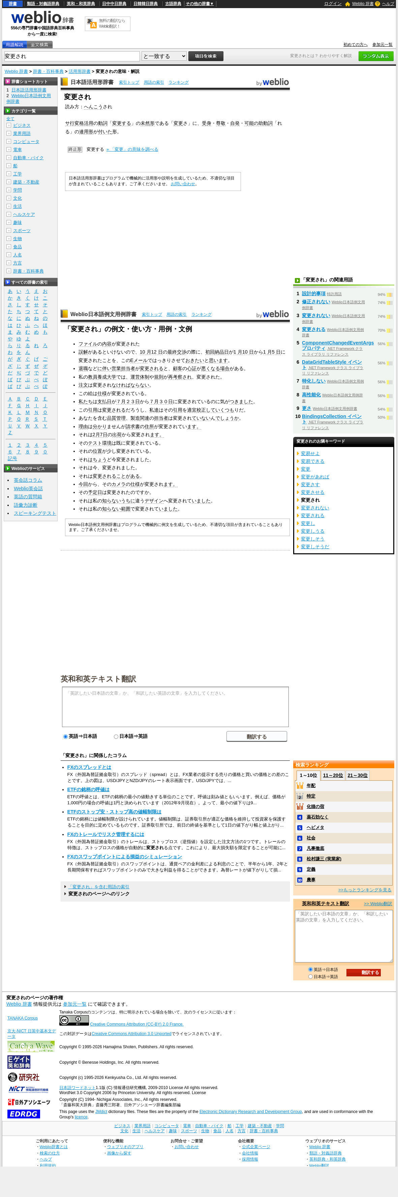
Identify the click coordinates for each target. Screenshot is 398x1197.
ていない (201, 418)
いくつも (224, 410)
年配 (311, 785)
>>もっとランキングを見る (365, 889)
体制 (144, 377)
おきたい (194, 360)
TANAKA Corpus (22, 1018)
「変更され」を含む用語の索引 (98, 886)
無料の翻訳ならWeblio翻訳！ (112, 23)
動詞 (103, 123)
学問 (17, 190)
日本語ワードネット (77, 1087)
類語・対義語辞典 (43, 3)
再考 (173, 377)
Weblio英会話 (28, 488)
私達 (154, 410)
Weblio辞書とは (54, 1146)
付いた (105, 131)
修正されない (316, 301)
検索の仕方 (50, 1153)
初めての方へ (355, 44)
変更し (308, 523)
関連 (144, 418)
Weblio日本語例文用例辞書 (103, 314)
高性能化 (311, 394)
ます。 (194, 426)
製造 (135, 418)
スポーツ (22, 230)
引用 (92, 410)
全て (10, 119)
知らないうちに (118, 500)
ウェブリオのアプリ (125, 1146)
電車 (17, 149)
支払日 (104, 401)
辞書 (13, 3)
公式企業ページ (256, 1146)
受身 (206, 123)
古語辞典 (173, 3)
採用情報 (250, 1159)
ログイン (333, 3)
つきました (241, 401)
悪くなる (210, 368)
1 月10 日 (244, 352)
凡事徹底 (315, 848)
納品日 (222, 352)
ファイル (88, 343)
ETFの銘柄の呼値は (88, 789)
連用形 (86, 131)
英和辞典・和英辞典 (327, 1159)
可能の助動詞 (258, 123)
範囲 (125, 508)
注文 (83, 385)
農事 (311, 879)
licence (81, 1117)
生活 (17, 206)
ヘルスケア (24, 214)
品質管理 (116, 418)
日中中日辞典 (114, 3)
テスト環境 (100, 443)
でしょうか (227, 418)
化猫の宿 (315, 806)
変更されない (316, 315)
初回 (210, 352)
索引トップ (129, 82)
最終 (172, 352)
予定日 (95, 492)
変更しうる (313, 531)
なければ (121, 385)
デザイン (154, 500)
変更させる (313, 492)
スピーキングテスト (35, 513)
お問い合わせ (183, 184)
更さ (306, 408)
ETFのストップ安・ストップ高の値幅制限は (114, 811)
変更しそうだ (315, 546)
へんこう (93, 106)
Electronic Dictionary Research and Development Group (251, 1111)
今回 (83, 484)
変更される (151, 368)
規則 (158, 377)
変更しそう (313, 538)
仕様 (102, 393)
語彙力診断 (25, 505)
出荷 (117, 434)
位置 (97, 451)
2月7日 (100, 434)
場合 (224, 368)
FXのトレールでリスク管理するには (105, 834)
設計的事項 (314, 293)
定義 (311, 869)
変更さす (310, 484)
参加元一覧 (382, 44)
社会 (311, 837)
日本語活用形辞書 (92, 82)
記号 (12, 458)
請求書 (133, 426)
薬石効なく (318, 816)
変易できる (313, 461)
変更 (178, 123)
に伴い (104, 368)
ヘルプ (388, 3)
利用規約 (48, 1165)
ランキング (179, 82)
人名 (17, 254)
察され (185, 377)
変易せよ (310, 453)
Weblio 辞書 (363, 3)
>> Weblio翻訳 (378, 903)
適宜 (191, 410)
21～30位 (358, 775)
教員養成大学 (102, 377)
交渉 (181, 352)
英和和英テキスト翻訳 (98, 678)
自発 (235, 123)
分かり (100, 426)
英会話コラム (28, 480)
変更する (121, 123)
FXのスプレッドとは (89, 767)
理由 (83, 426)
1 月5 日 (272, 352)
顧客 (177, 368)
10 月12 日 (151, 352)
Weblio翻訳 (319, 1165)
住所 (149, 426)
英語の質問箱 (28, 496)
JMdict (101, 1111)
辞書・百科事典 (48, 71)
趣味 (17, 222)
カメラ (119, 484)
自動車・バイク (28, 157)
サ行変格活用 (79, 123)
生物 (17, 238)
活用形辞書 (80, 71)
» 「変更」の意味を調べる (132, 149)
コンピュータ (26, 141)
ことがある (128, 476)
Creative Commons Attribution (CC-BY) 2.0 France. (136, 1024)
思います (218, 360)
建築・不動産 (26, 182)
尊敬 (220, 123)
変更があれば (315, 476)
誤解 (83, 352)
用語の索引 (154, 82)
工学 (17, 173)
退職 (83, 368)
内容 (107, 343)
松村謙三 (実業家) (324, 858)
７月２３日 (128, 401)
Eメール (139, 360)
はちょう (97, 459)
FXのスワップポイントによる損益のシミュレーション (124, 856)
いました (201, 500)
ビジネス (22, 125)
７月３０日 (161, 401)
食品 (17, 246)
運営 (135, 377)
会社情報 (250, 1153)
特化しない (314, 381)
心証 (191, 368)
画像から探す (119, 1153)
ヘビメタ (315, 827)
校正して (205, 410)
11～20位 (333, 775)
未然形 (148, 123)
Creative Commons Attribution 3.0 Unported (132, 1033)
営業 (116, 368)
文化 (17, 198)
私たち (86, 401)
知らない (111, 508)
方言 (17, 263)
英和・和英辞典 (81, 3)
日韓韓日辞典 (145, 3)
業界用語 (22, 133)
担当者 (128, 368)
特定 (311, 796)
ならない (139, 385)
